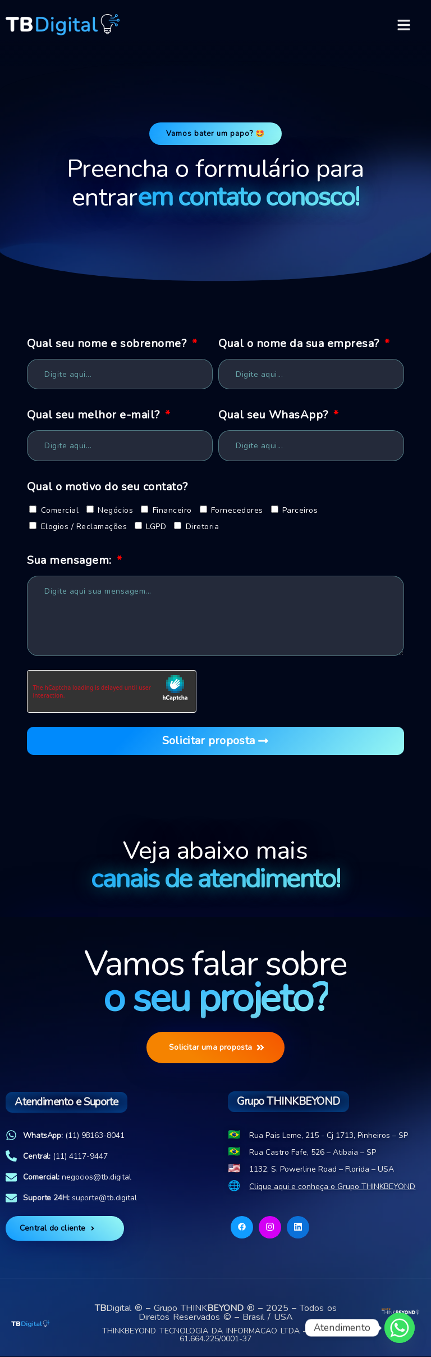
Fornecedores (237, 510)
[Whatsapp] (399, 1328)
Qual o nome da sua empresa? (300, 344)
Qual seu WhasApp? (274, 415)
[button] (404, 24)
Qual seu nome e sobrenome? (108, 344)
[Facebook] (242, 1228)
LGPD (156, 527)
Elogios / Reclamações (84, 527)
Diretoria (202, 527)
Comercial (60, 510)
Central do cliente (58, 1228)
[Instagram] (270, 1228)
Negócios (115, 510)
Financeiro (172, 510)
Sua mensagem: (70, 560)
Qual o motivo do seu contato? (107, 486)
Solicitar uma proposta (216, 1047)
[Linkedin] (298, 1228)
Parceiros (300, 510)
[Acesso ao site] (401, 1311)
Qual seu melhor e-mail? (95, 415)
